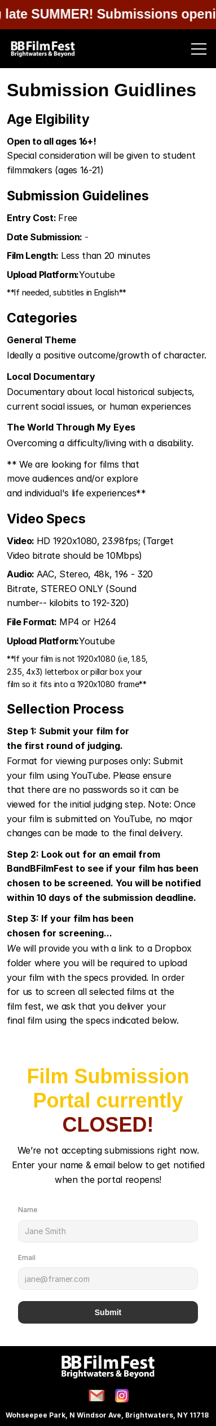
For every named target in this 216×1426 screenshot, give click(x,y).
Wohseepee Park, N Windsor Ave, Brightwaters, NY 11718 (108, 1415)
